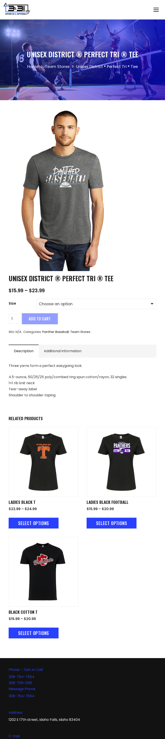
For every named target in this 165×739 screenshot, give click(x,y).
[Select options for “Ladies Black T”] (34, 523)
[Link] (16, 9)
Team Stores (57, 66)
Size (12, 303)
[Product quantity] (15, 319)
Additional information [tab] (62, 351)
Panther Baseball (55, 332)
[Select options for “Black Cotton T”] (34, 633)
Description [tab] (23, 351)
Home (33, 66)
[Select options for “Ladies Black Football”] (111, 523)
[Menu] (156, 9)
